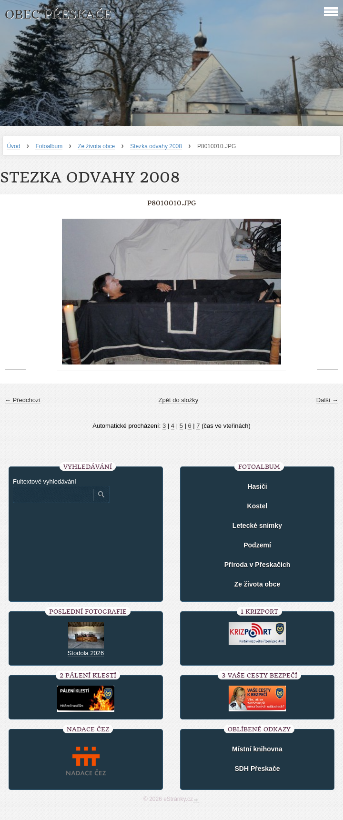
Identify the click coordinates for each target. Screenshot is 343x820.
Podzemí (257, 545)
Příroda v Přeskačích (257, 564)
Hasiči (257, 486)
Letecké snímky (257, 525)
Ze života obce (96, 146)
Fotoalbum (48, 146)
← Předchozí (22, 400)
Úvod (13, 146)
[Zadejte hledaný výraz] (53, 494)
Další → (327, 400)
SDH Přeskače (257, 768)
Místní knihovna (257, 749)
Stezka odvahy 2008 (156, 146)
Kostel (257, 506)
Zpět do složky (179, 400)
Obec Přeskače (58, 14)
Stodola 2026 (86, 653)
